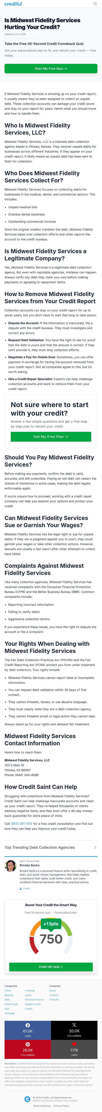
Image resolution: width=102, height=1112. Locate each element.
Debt (7, 999)
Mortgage (10, 1013)
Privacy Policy (61, 1105)
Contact (53, 995)
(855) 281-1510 (21, 824)
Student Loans (32, 1004)
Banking (9, 995)
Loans (28, 995)
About (52, 990)
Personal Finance (34, 999)
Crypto (28, 1008)
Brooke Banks (30, 865)
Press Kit (54, 999)
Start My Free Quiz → (51, 68)
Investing (30, 990)
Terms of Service (42, 1105)
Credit (8, 990)
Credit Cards (11, 1004)
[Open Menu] (95, 4)
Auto (7, 1008)
